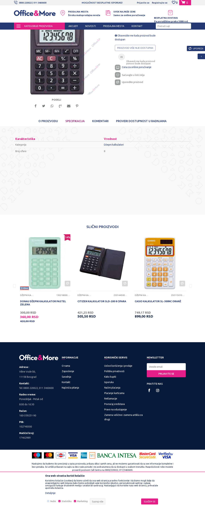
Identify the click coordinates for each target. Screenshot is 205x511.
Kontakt (66, 412)
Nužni (53, 501)
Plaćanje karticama (114, 423)
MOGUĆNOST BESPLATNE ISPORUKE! (102, 2)
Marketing (82, 501)
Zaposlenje (68, 402)
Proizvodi (35, 33)
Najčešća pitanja (70, 418)
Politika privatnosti (114, 402)
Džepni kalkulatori (103, 33)
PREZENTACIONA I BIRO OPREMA (60, 33)
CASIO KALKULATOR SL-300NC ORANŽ (158, 332)
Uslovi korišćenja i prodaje (118, 396)
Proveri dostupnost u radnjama (141, 151)
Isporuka (109, 412)
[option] (102, 2)
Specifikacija (75, 151)
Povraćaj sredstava (114, 434)
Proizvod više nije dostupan (135, 77)
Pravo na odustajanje (115, 440)
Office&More (20, 33)
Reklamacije (110, 429)
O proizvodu (48, 151)
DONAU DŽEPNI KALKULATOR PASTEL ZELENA (43, 334)
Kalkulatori (85, 33)
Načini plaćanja (112, 418)
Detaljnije (50, 493)
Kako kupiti (110, 407)
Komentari (100, 151)
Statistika (66, 501)
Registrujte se (159, 2)
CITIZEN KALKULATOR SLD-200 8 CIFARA (101, 332)
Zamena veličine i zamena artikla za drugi (123, 447)
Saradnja (66, 407)
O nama (66, 396)
